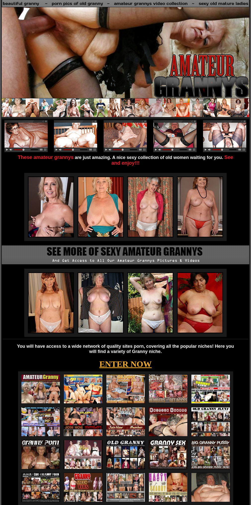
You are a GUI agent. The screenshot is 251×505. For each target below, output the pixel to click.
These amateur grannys (46, 157)
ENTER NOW (125, 364)
